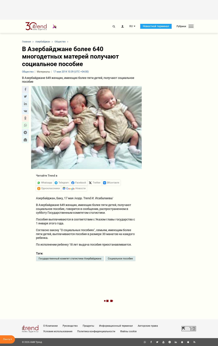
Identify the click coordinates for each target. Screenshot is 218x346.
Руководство (70, 325)
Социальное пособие (120, 258)
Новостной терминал (156, 26)
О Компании (50, 325)
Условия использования (57, 331)
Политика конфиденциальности (96, 331)
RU (131, 26)
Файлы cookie (128, 331)
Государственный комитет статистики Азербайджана (70, 258)
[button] (25, 89)
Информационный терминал (116, 325)
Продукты (88, 325)
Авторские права (148, 325)
